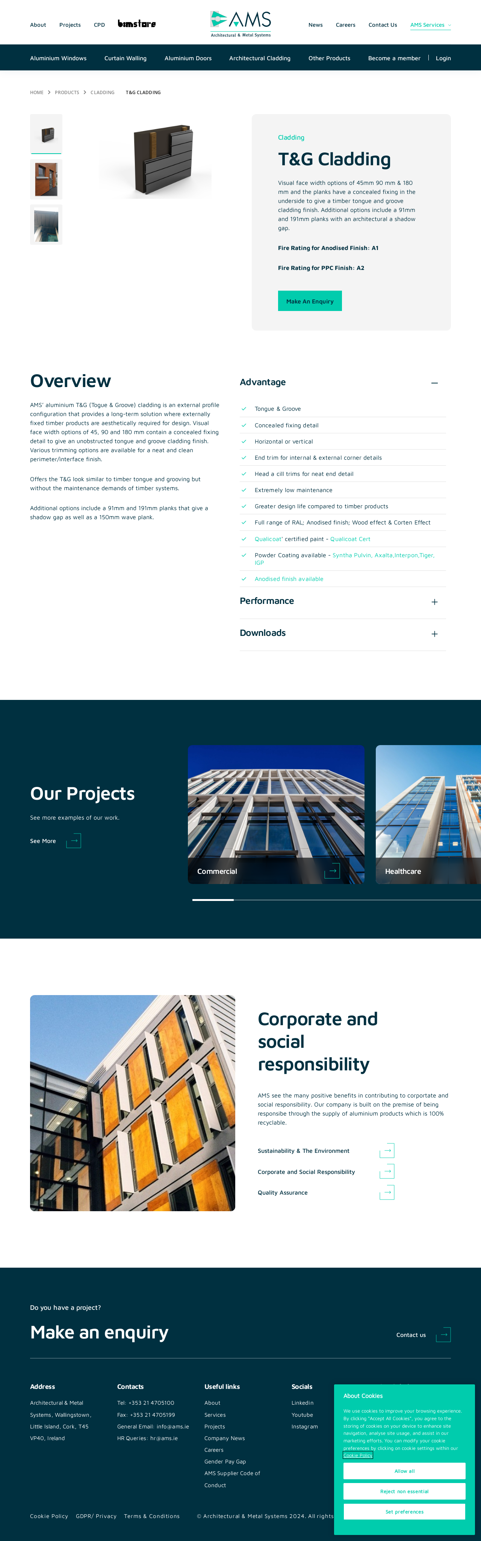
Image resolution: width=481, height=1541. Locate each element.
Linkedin (303, 1402)
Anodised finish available (289, 578)
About (38, 24)
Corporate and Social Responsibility (306, 1171)
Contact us (411, 1334)
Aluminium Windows (58, 57)
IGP (259, 562)
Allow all (405, 1471)
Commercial (268, 871)
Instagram (305, 1426)
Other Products (329, 57)
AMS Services (427, 24)
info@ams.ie (173, 1426)
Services (215, 1414)
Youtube (302, 1414)
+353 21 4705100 (151, 1402)
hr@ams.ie (164, 1437)
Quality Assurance (283, 1192)
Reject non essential (404, 1491)
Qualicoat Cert (350, 538)
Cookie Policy (49, 1515)
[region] (404, 1460)
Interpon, (407, 554)
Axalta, (385, 554)
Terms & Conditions (152, 1515)
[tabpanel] (46, 134)
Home (37, 92)
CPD (99, 24)
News (316, 24)
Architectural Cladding (259, 57)
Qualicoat (268, 538)
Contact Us (383, 24)
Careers (345, 24)
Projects (70, 24)
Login (443, 57)
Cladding (103, 92)
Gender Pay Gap (225, 1461)
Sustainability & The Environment (303, 1150)
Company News (224, 1437)
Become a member (394, 57)
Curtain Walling (125, 57)
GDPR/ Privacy (96, 1515)
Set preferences (405, 1512)
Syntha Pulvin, (354, 554)
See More (43, 840)
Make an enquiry (310, 301)
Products (67, 92)
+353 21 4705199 (152, 1414)
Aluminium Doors (188, 57)
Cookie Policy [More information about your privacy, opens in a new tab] (357, 1456)
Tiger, (427, 554)
